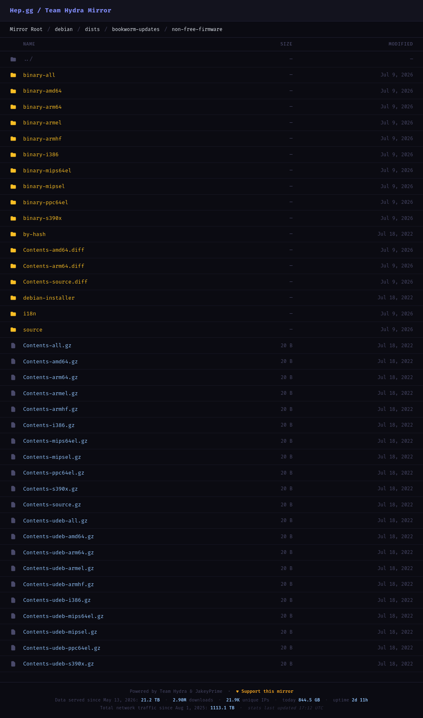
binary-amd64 (42, 90)
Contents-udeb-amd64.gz (58, 536)
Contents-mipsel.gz (52, 456)
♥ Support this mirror (264, 691)
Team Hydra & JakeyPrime (191, 691)
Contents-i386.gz (49, 425)
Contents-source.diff (55, 281)
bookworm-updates (135, 29)
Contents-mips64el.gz (55, 440)
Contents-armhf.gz (50, 409)
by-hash (34, 234)
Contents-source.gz (52, 504)
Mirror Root (26, 29)
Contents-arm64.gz (50, 377)
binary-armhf (42, 138)
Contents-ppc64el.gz (53, 472)
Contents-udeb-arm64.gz (58, 552)
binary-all (39, 75)
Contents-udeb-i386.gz (57, 600)
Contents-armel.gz (50, 393)
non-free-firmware (197, 29)
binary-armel (42, 122)
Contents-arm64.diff (53, 266)
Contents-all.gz (47, 345)
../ (28, 58)
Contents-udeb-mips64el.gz (63, 616)
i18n (29, 313)
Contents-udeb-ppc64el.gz (61, 647)
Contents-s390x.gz (50, 488)
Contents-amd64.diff (53, 249)
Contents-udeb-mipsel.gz (60, 631)
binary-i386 (41, 154)
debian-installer (49, 297)
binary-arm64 (42, 106)
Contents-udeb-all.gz (55, 520)
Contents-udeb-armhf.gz (58, 584)
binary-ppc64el (45, 202)
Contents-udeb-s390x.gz (58, 663)
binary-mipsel (44, 186)
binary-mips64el (47, 170)
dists (92, 29)
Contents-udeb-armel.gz (58, 568)
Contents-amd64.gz (50, 361)
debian (64, 29)
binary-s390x (42, 218)
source (33, 329)
